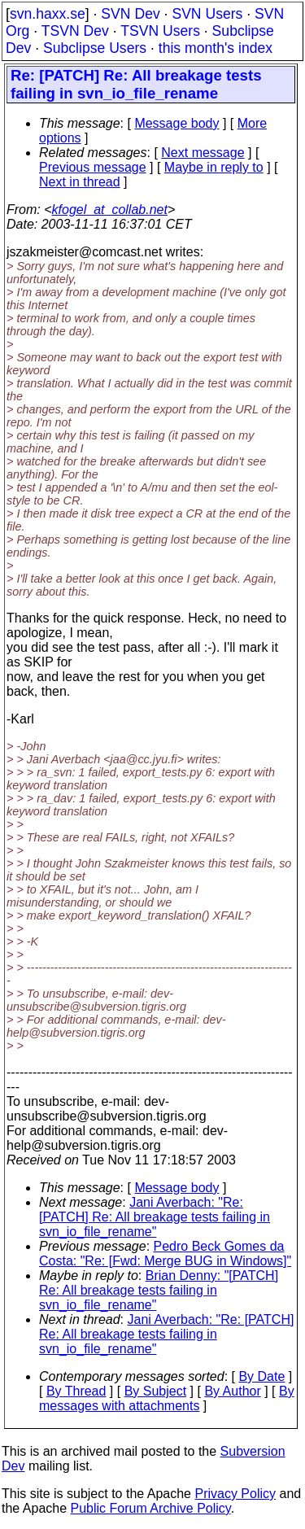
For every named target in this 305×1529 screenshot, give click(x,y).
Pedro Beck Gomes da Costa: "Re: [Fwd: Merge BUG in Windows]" (165, 1253)
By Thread (76, 1391)
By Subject (155, 1391)
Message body (176, 123)
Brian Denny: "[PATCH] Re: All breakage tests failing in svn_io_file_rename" (158, 1290)
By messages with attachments (166, 1398)
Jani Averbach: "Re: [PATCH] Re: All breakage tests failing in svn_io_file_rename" (154, 1216)
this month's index (215, 48)
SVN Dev (130, 14)
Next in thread (79, 182)
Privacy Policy (235, 1494)
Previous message (92, 167)
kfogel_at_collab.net (110, 209)
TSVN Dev (75, 31)
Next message (202, 152)
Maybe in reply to (214, 167)
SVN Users (207, 14)
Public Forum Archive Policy (151, 1508)
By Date (261, 1376)
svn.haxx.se (47, 14)
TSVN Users (160, 31)
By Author (232, 1391)
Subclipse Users (94, 48)
